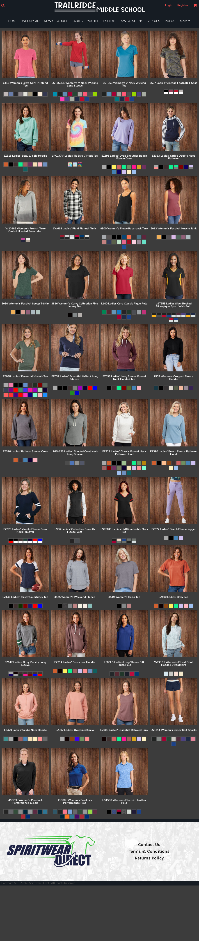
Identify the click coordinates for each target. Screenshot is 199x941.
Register (182, 5)
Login (168, 5)
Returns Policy (149, 858)
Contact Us (149, 844)
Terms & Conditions (149, 851)
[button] (3, 5)
